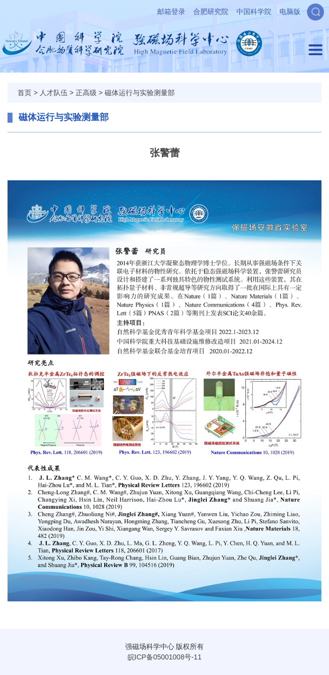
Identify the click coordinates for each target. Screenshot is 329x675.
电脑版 (289, 12)
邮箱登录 (171, 12)
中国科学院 (253, 12)
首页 (25, 93)
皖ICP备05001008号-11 (165, 657)
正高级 (86, 93)
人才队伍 (54, 93)
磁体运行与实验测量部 (140, 93)
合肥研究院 (210, 12)
